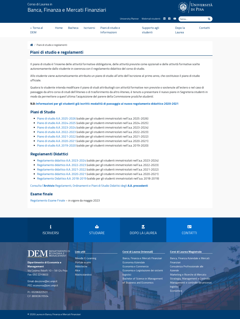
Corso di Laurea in (40, 4)
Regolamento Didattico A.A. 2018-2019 (61, 178)
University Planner (129, 18)
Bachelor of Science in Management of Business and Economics (142, 280)
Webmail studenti (151, 18)
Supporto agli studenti (150, 30)
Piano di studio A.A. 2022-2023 (56, 132)
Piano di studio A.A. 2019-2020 (56, 145)
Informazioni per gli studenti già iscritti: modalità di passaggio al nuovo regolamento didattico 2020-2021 (107, 103)
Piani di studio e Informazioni (110, 30)
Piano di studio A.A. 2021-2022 (56, 136)
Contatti (204, 28)
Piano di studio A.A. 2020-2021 (56, 141)
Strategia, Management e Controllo (190, 278)
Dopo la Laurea (180, 30)
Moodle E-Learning (85, 258)
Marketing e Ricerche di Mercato (188, 274)
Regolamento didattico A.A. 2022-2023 (61, 165)
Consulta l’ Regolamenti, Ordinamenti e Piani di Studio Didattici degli (89, 185)
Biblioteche (81, 266)
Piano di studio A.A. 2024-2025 (56, 123)
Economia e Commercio (135, 266)
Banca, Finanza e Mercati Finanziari (67, 10)
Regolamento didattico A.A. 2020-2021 (61, 174)
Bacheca (73, 28)
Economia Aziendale (133, 262)
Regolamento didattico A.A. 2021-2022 (61, 169)
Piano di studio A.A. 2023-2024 (56, 127)
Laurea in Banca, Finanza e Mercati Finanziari (58, 314)
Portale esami (83, 262)
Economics (176, 291)
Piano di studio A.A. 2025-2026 (56, 118)
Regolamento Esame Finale (47, 200)
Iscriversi (89, 28)
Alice (77, 270)
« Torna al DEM (36, 30)
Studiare (97, 230)
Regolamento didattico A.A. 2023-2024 (61, 160)
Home (59, 28)
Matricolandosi (83, 274)
